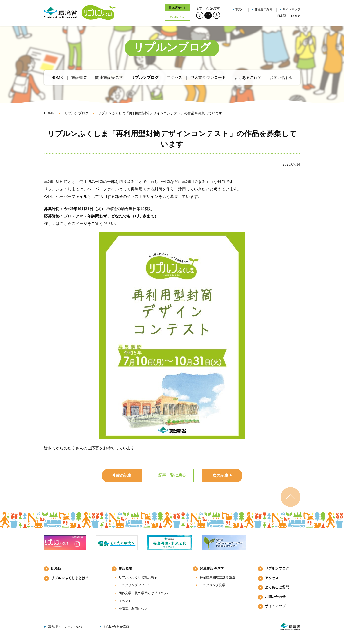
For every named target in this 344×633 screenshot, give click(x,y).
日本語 (281, 15)
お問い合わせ (275, 597)
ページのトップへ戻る (290, 497)
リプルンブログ (76, 113)
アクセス (272, 578)
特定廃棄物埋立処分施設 (217, 577)
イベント (125, 601)
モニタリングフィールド (136, 585)
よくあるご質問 (277, 587)
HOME (49, 113)
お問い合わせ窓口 (116, 627)
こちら (66, 223)
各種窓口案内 (263, 9)
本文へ (239, 9)
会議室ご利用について (135, 609)
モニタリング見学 (212, 585)
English (295, 15)
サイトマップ (291, 9)
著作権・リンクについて (65, 627)
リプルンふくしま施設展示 (138, 577)
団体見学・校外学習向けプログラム (144, 593)
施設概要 (125, 568)
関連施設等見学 (212, 568)
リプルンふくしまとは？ (70, 578)
